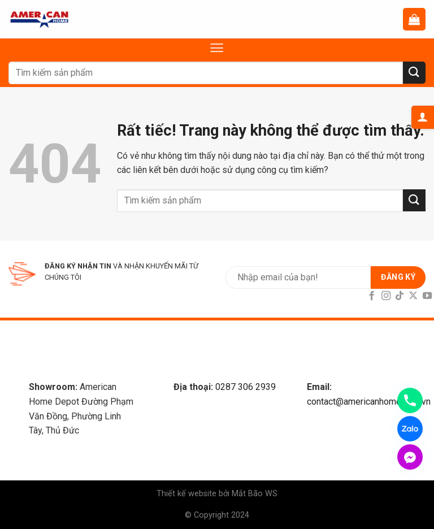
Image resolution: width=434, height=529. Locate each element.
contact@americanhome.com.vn (369, 401)
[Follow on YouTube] (427, 296)
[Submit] (414, 73)
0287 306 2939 (245, 386)
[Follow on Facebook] (371, 296)
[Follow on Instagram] (385, 296)
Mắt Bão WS (254, 493)
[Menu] (217, 47)
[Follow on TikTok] (399, 296)
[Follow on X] (413, 296)
